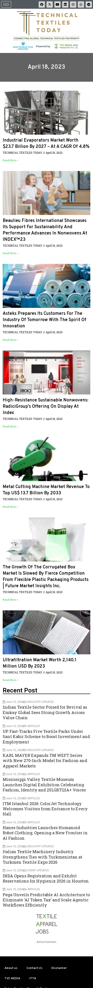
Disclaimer (59, 968)
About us (10, 968)
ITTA (32, 978)
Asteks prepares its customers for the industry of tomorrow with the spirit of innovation (44, 320)
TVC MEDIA (12, 978)
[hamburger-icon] (6, 4)
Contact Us (34, 968)
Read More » (10, 160)
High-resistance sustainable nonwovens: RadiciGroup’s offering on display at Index (45, 406)
